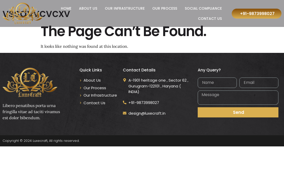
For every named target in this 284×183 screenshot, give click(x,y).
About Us (88, 8)
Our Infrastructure (125, 8)
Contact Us (210, 18)
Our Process (164, 8)
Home (66, 8)
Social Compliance (203, 8)
